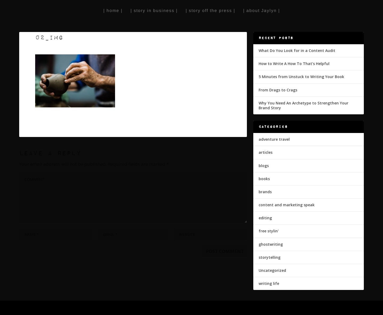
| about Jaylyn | (261, 10)
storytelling (269, 257)
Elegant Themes (57, 308)
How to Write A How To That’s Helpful (294, 63)
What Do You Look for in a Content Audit (297, 50)
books (264, 178)
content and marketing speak (287, 204)
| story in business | (154, 10)
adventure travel (274, 139)
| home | (113, 10)
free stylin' (269, 230)
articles (265, 152)
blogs (264, 165)
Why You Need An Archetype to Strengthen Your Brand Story (303, 105)
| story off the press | (210, 10)
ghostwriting (271, 244)
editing (265, 217)
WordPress (107, 308)
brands (265, 191)
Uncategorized (272, 270)
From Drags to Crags (278, 89)
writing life (269, 283)
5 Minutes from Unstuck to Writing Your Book (301, 76)
